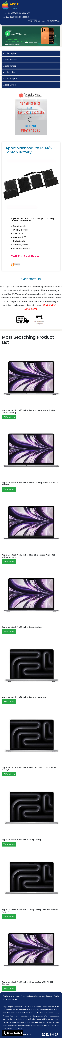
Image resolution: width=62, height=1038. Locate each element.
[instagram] (52, 1034)
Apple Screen (9, 66)
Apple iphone (8, 996)
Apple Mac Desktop (44, 996)
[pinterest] (43, 1034)
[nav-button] (33, 21)
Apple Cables (9, 72)
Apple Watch (13, 999)
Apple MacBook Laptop (25, 996)
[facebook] (47, 1034)
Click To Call (12, 1033)
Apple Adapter (10, 78)
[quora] (56, 1034)
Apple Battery (10, 59)
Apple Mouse (9, 84)
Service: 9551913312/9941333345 (16, 17)
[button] (6, 36)
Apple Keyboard (11, 53)
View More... (9, 416)
